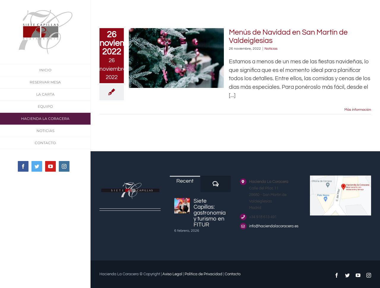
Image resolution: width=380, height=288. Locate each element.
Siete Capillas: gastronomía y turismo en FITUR (210, 213)
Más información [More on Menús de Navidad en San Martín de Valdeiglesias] (357, 110)
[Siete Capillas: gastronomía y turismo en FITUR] (182, 205)
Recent (185, 181)
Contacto (232, 274)
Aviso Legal (172, 274)
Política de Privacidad (203, 274)
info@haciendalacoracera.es (273, 226)
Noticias (271, 49)
